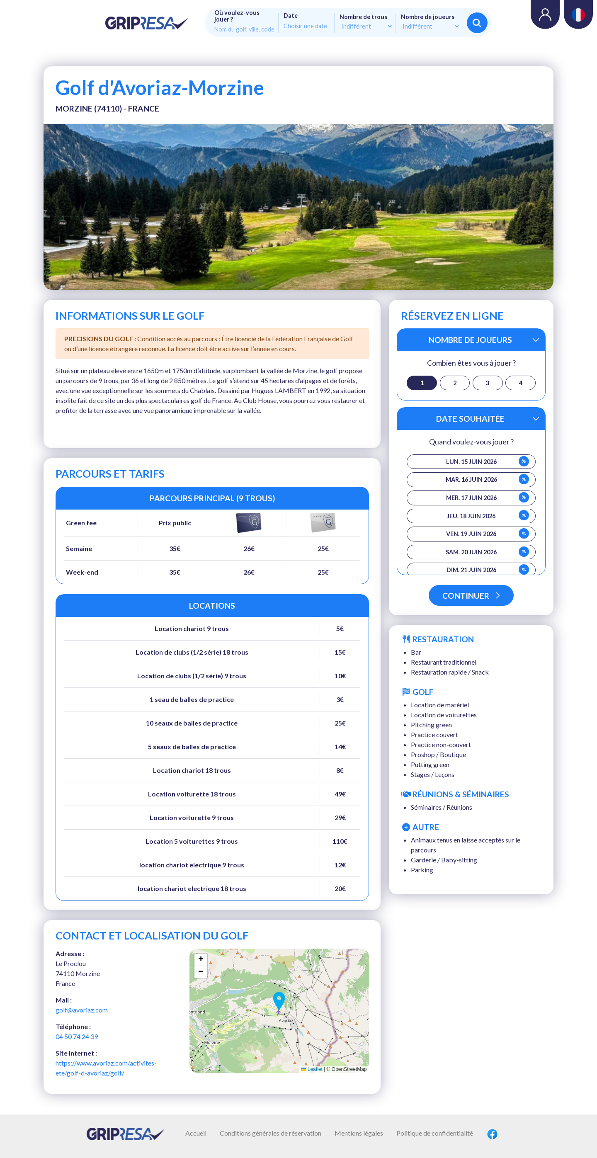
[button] (279, 1001)
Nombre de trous (363, 17)
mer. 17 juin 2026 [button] (487, 497)
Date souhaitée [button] (470, 418)
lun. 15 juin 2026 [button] (487, 461)
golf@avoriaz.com (82, 1010)
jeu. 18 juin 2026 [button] (488, 515)
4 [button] (520, 382)
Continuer (471, 595)
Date (291, 15)
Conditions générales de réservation (270, 1133)
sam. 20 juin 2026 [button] (487, 551)
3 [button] (487, 382)
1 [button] (422, 382)
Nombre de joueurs (427, 17)
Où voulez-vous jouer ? (237, 16)
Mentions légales (359, 1133)
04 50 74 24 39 (77, 1036)
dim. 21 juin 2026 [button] (488, 569)
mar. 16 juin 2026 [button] (487, 479)
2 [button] (454, 382)
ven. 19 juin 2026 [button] (487, 533)
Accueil (195, 1133)
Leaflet (311, 1069)
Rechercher (477, 23)
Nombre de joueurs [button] (470, 340)
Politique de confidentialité (434, 1133)
